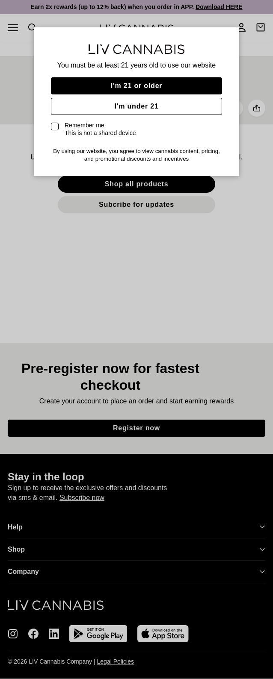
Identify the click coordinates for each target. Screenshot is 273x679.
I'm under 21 (136, 106)
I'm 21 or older (137, 85)
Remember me (100, 129)
